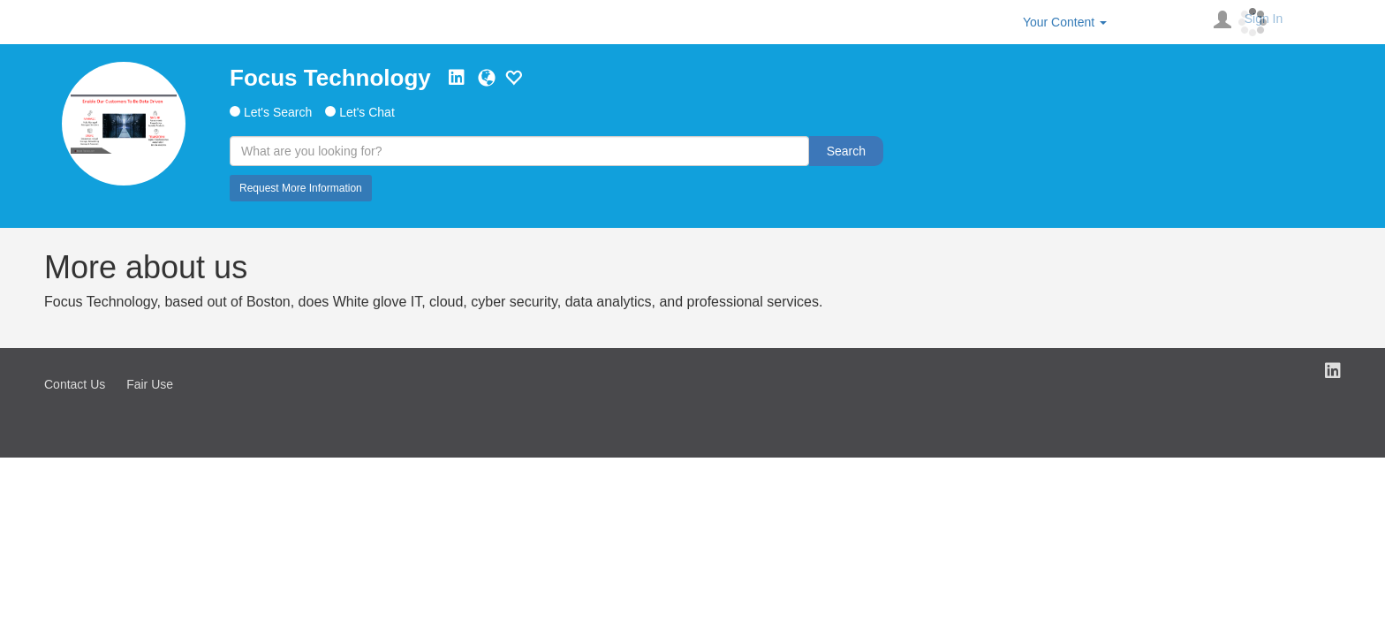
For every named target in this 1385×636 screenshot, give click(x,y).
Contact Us (74, 384)
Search (846, 151)
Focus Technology (330, 77)
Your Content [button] (1065, 22)
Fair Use (149, 384)
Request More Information (300, 188)
